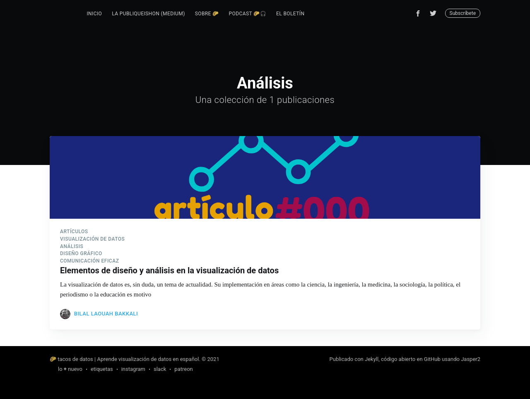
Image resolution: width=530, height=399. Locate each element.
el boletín (290, 14)
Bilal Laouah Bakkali (106, 314)
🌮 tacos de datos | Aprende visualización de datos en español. (125, 359)
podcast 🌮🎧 (247, 14)
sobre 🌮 (207, 14)
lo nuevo (70, 369)
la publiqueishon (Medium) (148, 14)
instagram (133, 369)
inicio (94, 14)
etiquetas (102, 369)
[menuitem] (94, 14)
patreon (183, 369)
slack (160, 369)
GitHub (432, 359)
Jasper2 (470, 359)
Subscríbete (463, 13)
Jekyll (371, 359)
